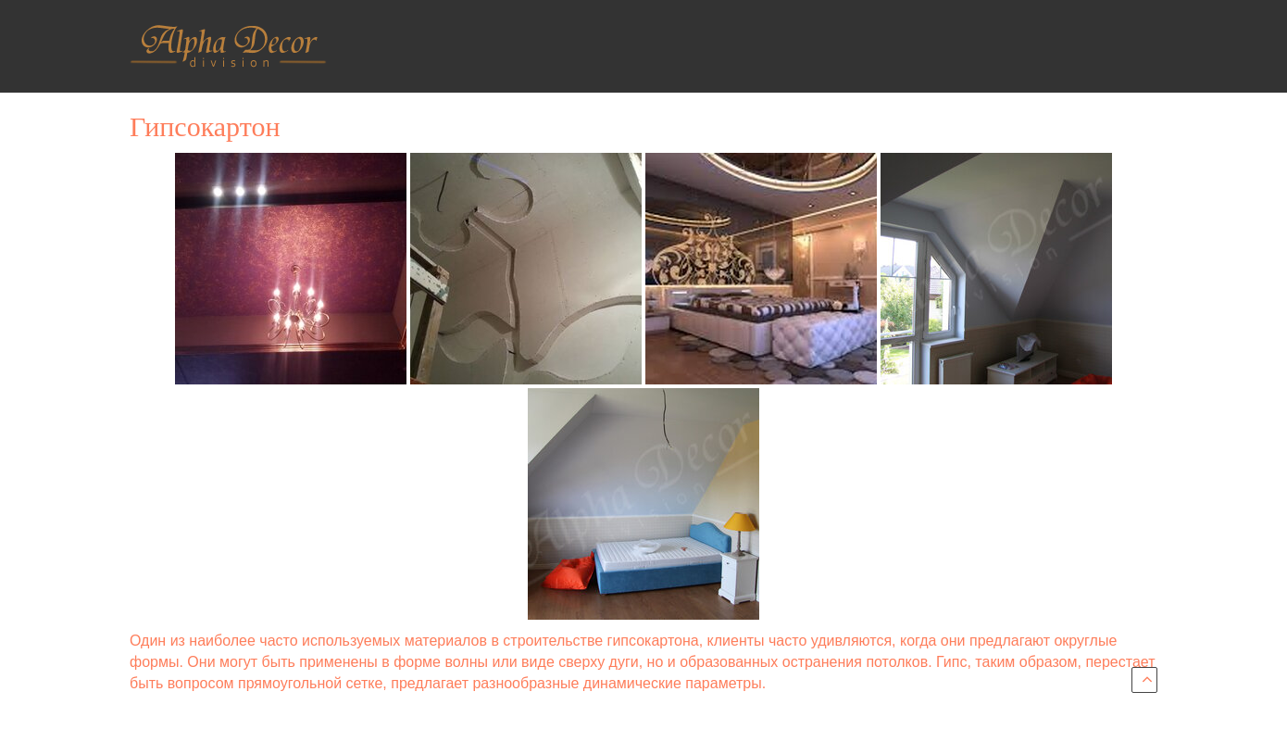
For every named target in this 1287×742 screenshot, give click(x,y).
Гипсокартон (205, 126)
